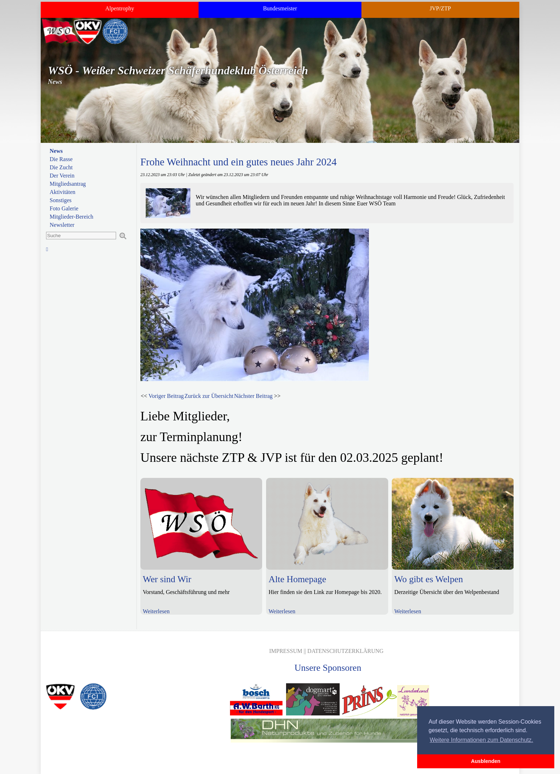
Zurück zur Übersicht (209, 396)
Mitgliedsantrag (68, 184)
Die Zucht (61, 167)
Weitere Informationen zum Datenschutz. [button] (481, 740)
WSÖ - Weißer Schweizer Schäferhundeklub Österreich (178, 70)
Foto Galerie (64, 208)
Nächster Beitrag (253, 396)
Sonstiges (60, 200)
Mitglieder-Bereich (71, 217)
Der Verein (62, 176)
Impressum (285, 651)
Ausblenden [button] (485, 761)
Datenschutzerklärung (346, 651)
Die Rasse (61, 159)
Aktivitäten (62, 192)
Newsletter (62, 225)
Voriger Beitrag (166, 396)
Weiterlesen (156, 611)
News (56, 151)
